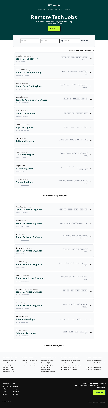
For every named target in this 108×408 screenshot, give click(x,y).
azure (72, 127)
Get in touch (59, 9)
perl (61, 209)
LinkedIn (16, 386)
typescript (84, 101)
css (86, 263)
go (60, 85)
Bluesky (15, 394)
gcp (86, 73)
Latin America (25, 185)
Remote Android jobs (47, 360)
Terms (4, 391)
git (86, 98)
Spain (22, 253)
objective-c (79, 113)
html (85, 265)
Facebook (16, 391)
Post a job (67, 9)
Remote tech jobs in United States (70, 360)
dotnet (85, 319)
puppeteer (70, 180)
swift (69, 113)
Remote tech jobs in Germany (69, 367)
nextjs (81, 263)
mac (82, 127)
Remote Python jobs (8, 369)
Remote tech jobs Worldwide (94, 360)
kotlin (85, 139)
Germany (23, 157)
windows (65, 127)
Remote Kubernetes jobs (48, 371)
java (64, 290)
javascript (72, 85)
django (71, 331)
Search (84, 41)
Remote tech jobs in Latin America (95, 365)
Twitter (15, 389)
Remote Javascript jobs (9, 360)
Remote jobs (42, 9)
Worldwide (24, 116)
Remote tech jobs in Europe (93, 367)
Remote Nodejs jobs (8, 365)
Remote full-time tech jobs (29, 360)
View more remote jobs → (54, 346)
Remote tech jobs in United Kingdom (71, 365)
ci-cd (85, 113)
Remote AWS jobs (46, 369)
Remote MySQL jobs (47, 365)
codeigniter (80, 223)
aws (72, 57)
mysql (81, 71)
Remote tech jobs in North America (96, 363)
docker (85, 57)
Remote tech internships (29, 365)
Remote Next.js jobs (8, 371)
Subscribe (51, 9)
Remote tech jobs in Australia (69, 369)
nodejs (77, 180)
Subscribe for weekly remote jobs (55, 196)
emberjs (79, 235)
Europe (23, 61)
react (82, 180)
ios (65, 113)
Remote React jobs (7, 363)
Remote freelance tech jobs (29, 363)
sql (68, 57)
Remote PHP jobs (46, 367)
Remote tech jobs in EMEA (93, 369)
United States (25, 75)
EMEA (22, 171)
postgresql (74, 71)
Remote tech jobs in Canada (69, 363)
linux (77, 127)
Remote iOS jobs (46, 363)
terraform (78, 57)
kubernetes (84, 60)
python (64, 57)
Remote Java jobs (7, 367)
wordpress (84, 277)
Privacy (4, 394)
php (61, 223)
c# (74, 304)
